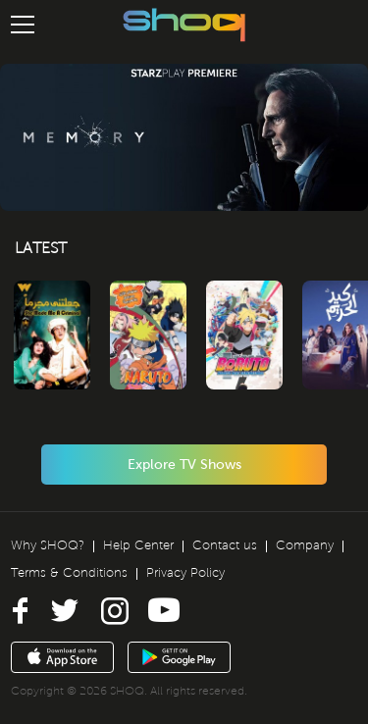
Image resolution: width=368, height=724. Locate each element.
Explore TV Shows (184, 464)
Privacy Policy (185, 573)
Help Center (138, 545)
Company (305, 545)
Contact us (224, 545)
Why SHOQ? (47, 545)
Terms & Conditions (69, 573)
